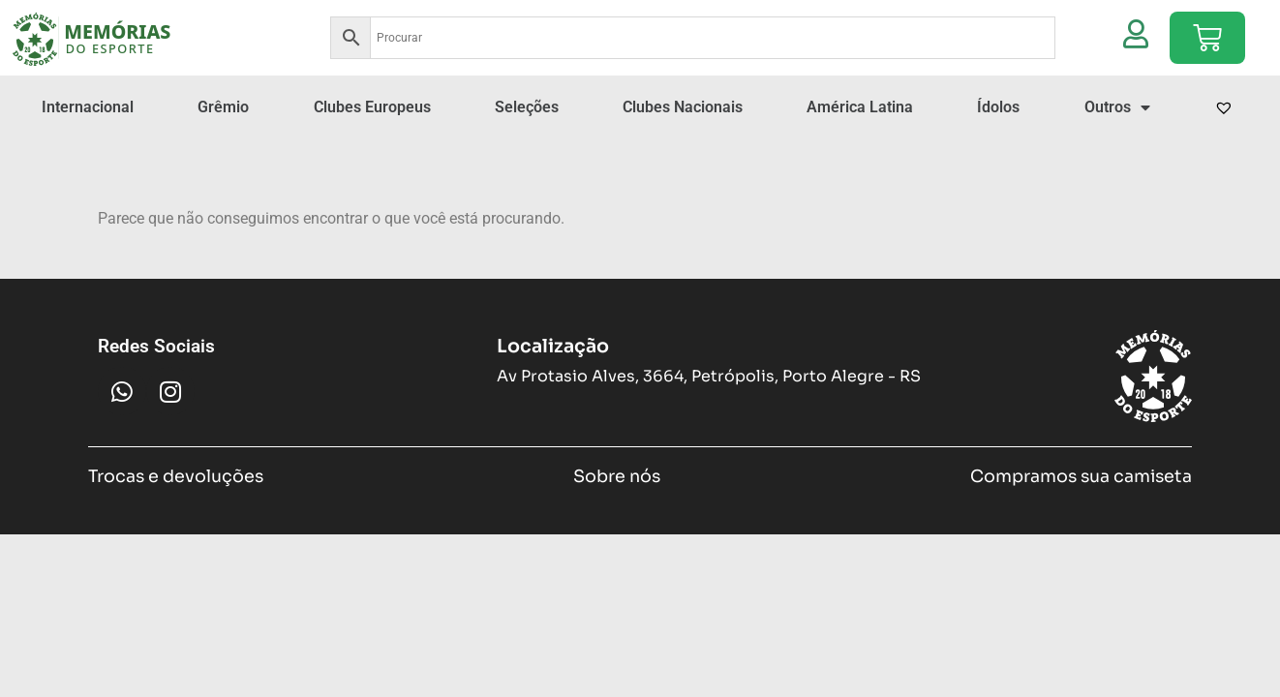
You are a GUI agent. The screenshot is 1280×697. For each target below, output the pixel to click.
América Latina (860, 107)
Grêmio (223, 107)
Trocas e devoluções (175, 476)
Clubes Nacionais (683, 107)
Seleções (527, 107)
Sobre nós (616, 476)
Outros (1117, 107)
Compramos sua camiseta (1081, 476)
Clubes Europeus (372, 107)
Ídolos (998, 107)
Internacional (88, 107)
